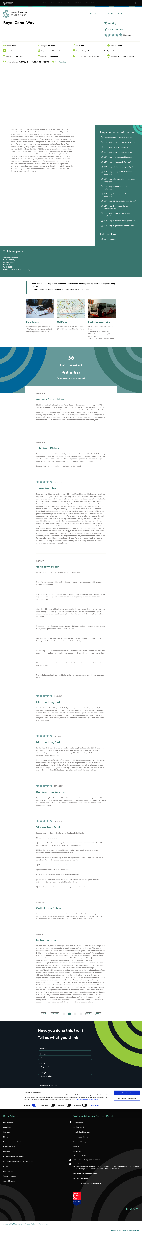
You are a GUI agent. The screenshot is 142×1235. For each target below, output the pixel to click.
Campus (6, 1133)
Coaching (7, 1128)
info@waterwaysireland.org (19, 269)
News (52, 3)
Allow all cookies (126, 1219)
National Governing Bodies (13, 1158)
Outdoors (6, 1168)
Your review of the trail (48, 1086)
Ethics (5, 1138)
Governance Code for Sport (13, 1143)
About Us (43, 3)
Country (42, 1054)
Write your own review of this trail (71, 378)
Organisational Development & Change (18, 1163)
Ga (137, 3)
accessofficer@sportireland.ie (89, 1185)
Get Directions (60, 62)
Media (68, 3)
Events (60, 3)
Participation (8, 1172)
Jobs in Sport (89, 3)
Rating (42, 1073)
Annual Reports (9, 1182)
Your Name (43, 1048)
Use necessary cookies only (127, 1224)
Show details (95, 1231)
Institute (6, 1153)
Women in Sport (9, 1177)
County (42, 1064)
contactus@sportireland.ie (89, 1161)
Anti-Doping (8, 1124)
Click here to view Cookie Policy (87, 1225)
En (134, 3)
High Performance (10, 1148)
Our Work (78, 3)
